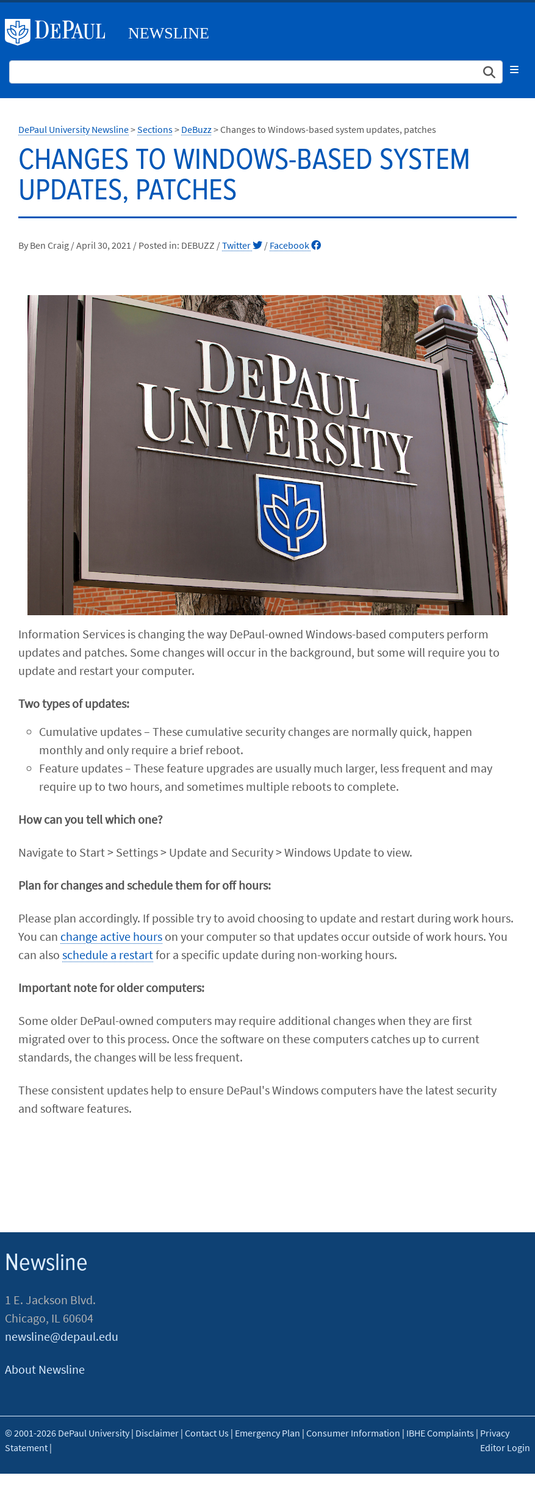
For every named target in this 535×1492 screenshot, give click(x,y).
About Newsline (45, 1369)
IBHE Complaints (440, 1433)
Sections (155, 129)
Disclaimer (157, 1433)
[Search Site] (256, 72)
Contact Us (207, 1433)
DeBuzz (196, 129)
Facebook (295, 245)
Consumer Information (353, 1433)
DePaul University (60, 32)
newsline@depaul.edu (61, 1336)
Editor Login (505, 1447)
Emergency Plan (267, 1433)
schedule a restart (107, 954)
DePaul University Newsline (73, 129)
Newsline (168, 33)
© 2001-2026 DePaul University (67, 1433)
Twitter (242, 245)
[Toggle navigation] (514, 69)
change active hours (111, 936)
